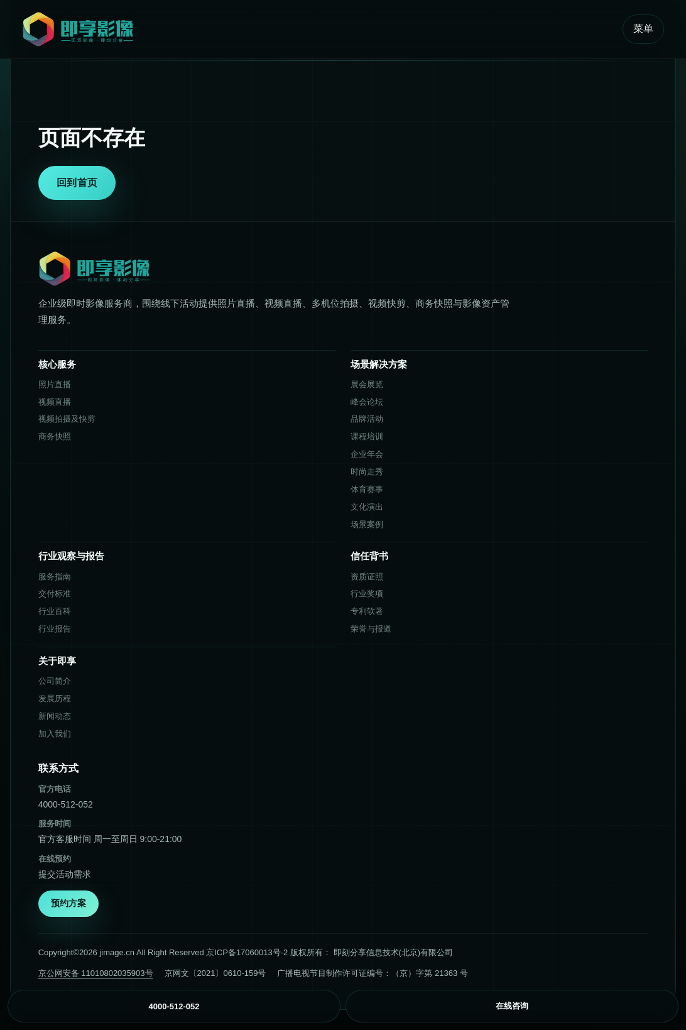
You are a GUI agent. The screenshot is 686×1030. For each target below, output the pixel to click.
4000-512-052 (65, 804)
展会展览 (367, 384)
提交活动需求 (64, 874)
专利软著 (367, 611)
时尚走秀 (367, 471)
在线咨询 (512, 1006)
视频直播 (54, 402)
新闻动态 (54, 716)
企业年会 (367, 454)
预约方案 (68, 903)
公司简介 (54, 681)
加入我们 (54, 733)
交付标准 (54, 593)
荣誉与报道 (371, 628)
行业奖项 (367, 593)
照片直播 (54, 384)
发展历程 (54, 698)
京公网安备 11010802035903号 (95, 973)
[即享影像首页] (316, 29)
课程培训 (367, 436)
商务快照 (54, 436)
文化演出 (367, 507)
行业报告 (54, 628)
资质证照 (367, 576)
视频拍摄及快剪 (66, 419)
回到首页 (77, 182)
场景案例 (367, 524)
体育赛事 (367, 489)
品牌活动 (367, 419)
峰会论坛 (367, 402)
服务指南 (54, 576)
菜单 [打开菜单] (643, 28)
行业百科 (54, 611)
